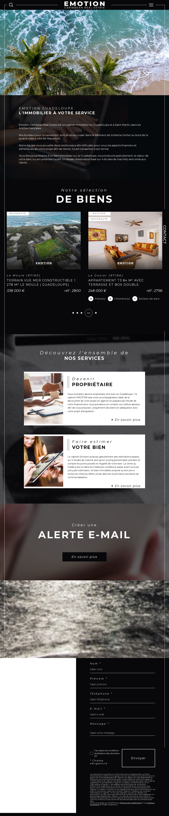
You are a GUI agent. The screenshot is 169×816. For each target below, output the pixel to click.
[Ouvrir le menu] (151, 5)
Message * (99, 724)
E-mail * (98, 709)
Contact (164, 234)
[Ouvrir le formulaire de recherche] (11, 5)
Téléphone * (101, 694)
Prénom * (98, 679)
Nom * (95, 663)
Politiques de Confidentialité (131, 803)
